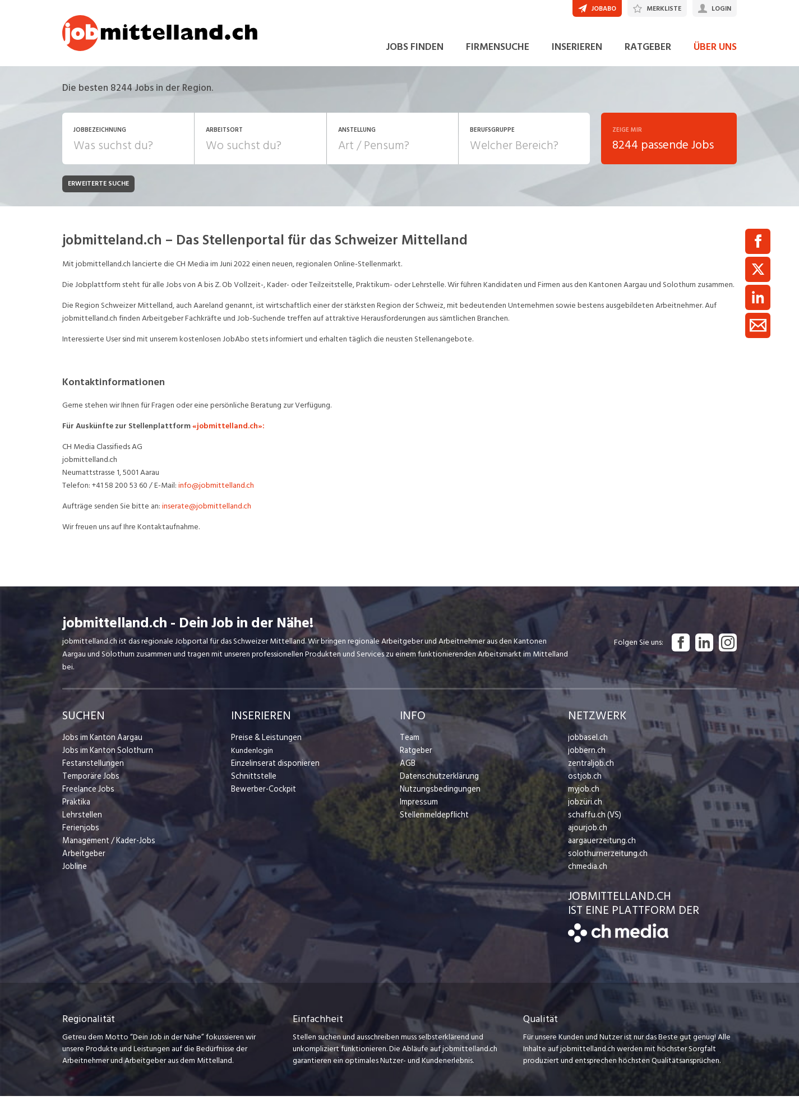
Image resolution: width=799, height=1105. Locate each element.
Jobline (74, 874)
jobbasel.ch (587, 745)
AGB (407, 771)
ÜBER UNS (715, 55)
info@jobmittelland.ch (216, 493)
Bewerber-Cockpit (262, 797)
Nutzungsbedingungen (437, 797)
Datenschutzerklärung (436, 784)
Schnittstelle (252, 784)
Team (409, 745)
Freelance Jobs (87, 797)
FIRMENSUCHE (497, 55)
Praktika (76, 810)
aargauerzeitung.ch (600, 849)
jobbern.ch (585, 758)
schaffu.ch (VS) (592, 823)
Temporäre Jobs (89, 784)
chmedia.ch (587, 874)
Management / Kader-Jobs (107, 849)
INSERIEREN (577, 55)
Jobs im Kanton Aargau (100, 745)
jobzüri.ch (584, 810)
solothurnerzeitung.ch (604, 862)
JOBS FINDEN (415, 55)
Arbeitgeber (83, 862)
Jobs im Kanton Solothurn (105, 758)
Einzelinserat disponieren (272, 771)
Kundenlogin (252, 758)
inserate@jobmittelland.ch (206, 514)
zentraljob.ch (590, 771)
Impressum (417, 810)
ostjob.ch (583, 784)
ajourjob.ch (586, 836)
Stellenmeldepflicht (433, 823)
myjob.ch (583, 797)
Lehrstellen (80, 823)
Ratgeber (416, 758)
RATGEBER (648, 55)
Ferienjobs (79, 836)
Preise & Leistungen (264, 745)
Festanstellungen (90, 771)
